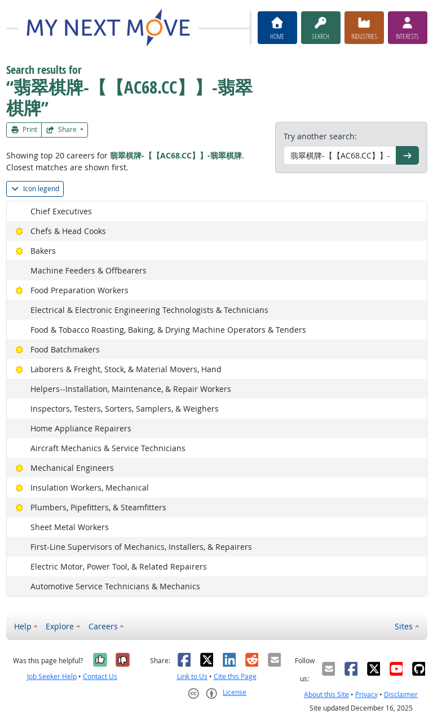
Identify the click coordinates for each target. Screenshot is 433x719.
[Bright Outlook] (19, 231)
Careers (103, 626)
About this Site (326, 694)
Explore (60, 626)
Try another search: (320, 136)
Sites (404, 626)
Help (23, 626)
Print (24, 129)
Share (62, 129)
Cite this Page (235, 676)
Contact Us (100, 676)
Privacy (366, 694)
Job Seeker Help (52, 676)
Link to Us (192, 676)
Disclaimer (401, 694)
